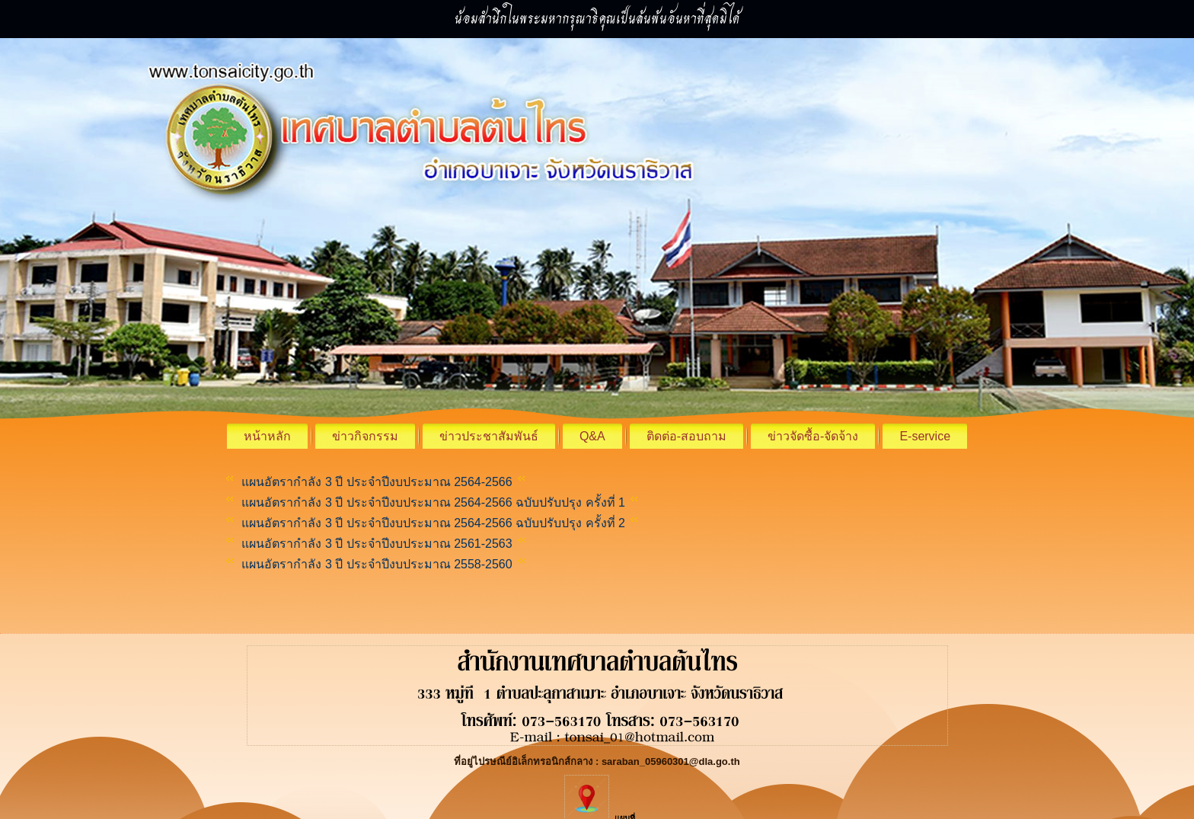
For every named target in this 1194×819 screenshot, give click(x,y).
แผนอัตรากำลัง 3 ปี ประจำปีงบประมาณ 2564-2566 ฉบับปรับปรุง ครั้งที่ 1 (431, 502)
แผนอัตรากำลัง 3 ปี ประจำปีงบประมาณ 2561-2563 (375, 543)
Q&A (592, 436)
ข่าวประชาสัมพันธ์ (488, 436)
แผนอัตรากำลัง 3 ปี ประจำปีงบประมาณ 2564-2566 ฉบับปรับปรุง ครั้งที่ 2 (432, 523)
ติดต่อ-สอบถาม (686, 436)
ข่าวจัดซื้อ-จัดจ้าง (813, 436)
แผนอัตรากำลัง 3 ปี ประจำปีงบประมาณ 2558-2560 (375, 564)
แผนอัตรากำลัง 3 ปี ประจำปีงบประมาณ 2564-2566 (376, 481)
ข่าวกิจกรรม (365, 436)
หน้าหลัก (267, 436)
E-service (924, 436)
